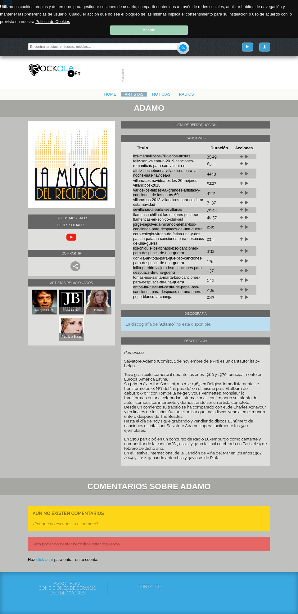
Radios (186, 94)
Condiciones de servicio (67, 588)
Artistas (134, 94)
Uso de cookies (67, 593)
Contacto (149, 586)
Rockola (54, 70)
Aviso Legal (67, 583)
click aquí (44, 559)
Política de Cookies (52, 21)
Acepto (149, 30)
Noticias (161, 94)
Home (110, 94)
